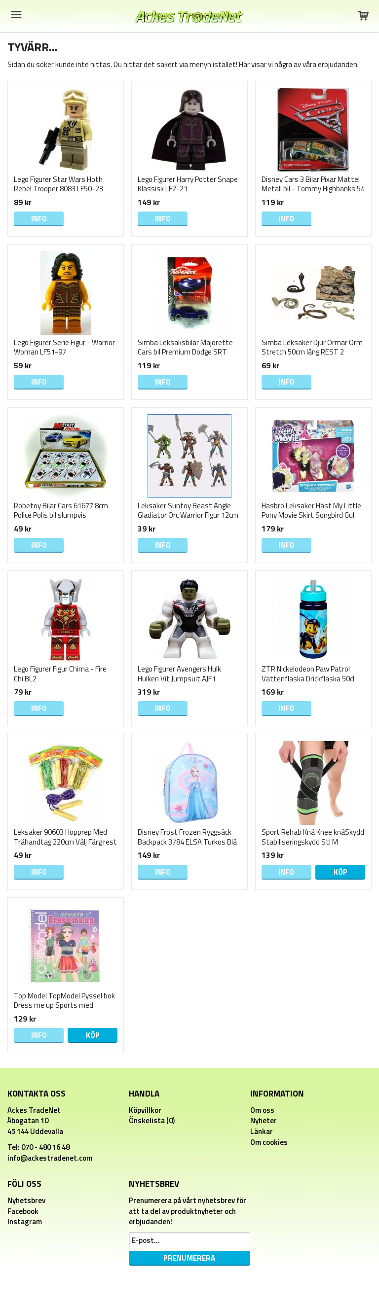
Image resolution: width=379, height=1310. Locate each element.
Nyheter (263, 1120)
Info (39, 218)
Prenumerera (189, 1258)
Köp (340, 872)
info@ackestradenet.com (49, 1158)
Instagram (24, 1221)
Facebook (22, 1211)
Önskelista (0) (152, 1120)
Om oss (262, 1110)
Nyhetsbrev (26, 1200)
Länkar (261, 1131)
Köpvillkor (145, 1110)
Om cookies (269, 1142)
